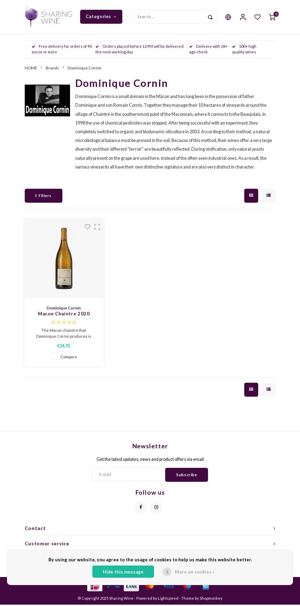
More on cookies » (195, 572)
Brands (52, 69)
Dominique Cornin (84, 69)
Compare (68, 358)
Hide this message (123, 572)
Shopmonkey (211, 599)
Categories (101, 17)
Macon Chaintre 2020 (64, 315)
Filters (44, 197)
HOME (31, 69)
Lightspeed (168, 599)
